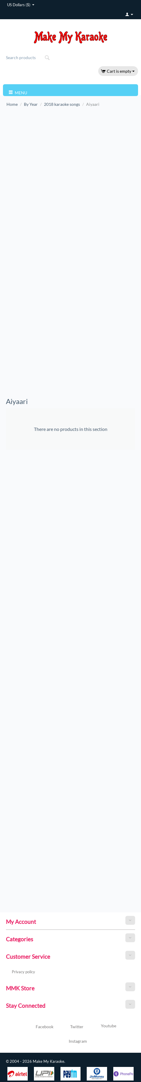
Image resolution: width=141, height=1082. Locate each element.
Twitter (69, 1027)
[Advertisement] (46, 166)
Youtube (101, 1026)
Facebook (37, 1027)
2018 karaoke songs (62, 104)
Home (12, 104)
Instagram (70, 1041)
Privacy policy (23, 971)
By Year (31, 104)
